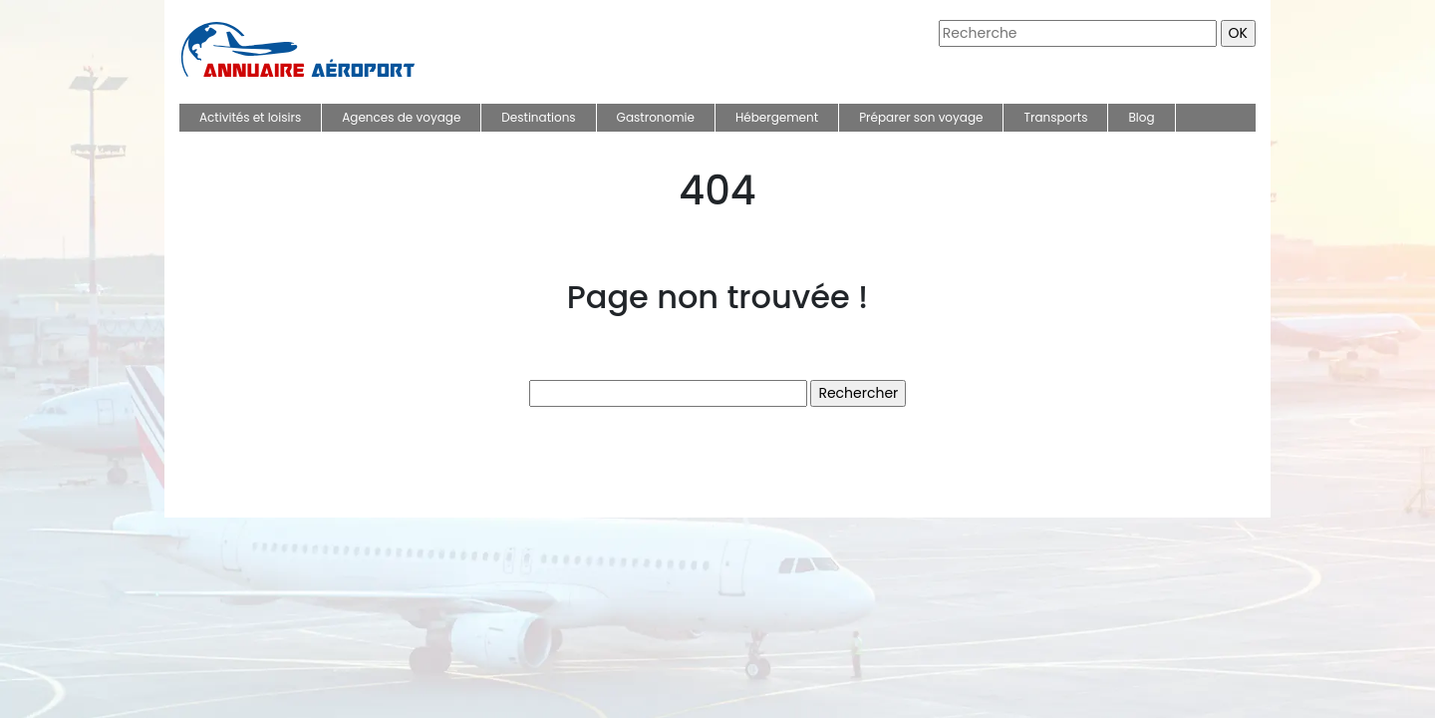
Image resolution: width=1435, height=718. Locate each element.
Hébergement (776, 117)
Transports (1055, 117)
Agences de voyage (401, 117)
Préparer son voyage (921, 117)
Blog (1141, 117)
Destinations (538, 117)
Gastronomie (656, 117)
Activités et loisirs (250, 117)
